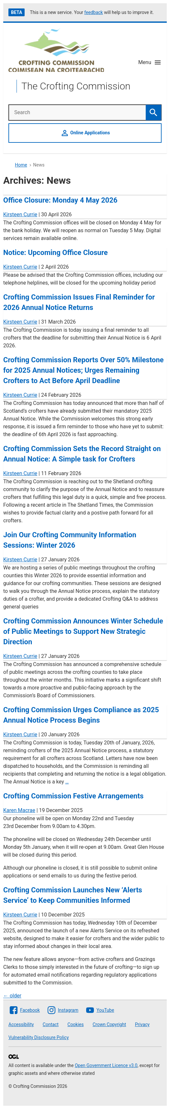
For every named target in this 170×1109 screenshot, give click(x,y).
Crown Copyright (109, 1024)
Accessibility (21, 1024)
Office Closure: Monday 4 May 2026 (60, 200)
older (12, 996)
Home (21, 164)
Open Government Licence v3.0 (106, 1065)
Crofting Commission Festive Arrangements (73, 796)
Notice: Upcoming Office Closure (55, 252)
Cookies (75, 1024)
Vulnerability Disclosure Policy (38, 1037)
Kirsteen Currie (20, 214)
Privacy (142, 1024)
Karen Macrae (19, 810)
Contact (51, 1024)
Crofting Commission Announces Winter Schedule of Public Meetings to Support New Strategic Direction (83, 631)
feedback (93, 12)
